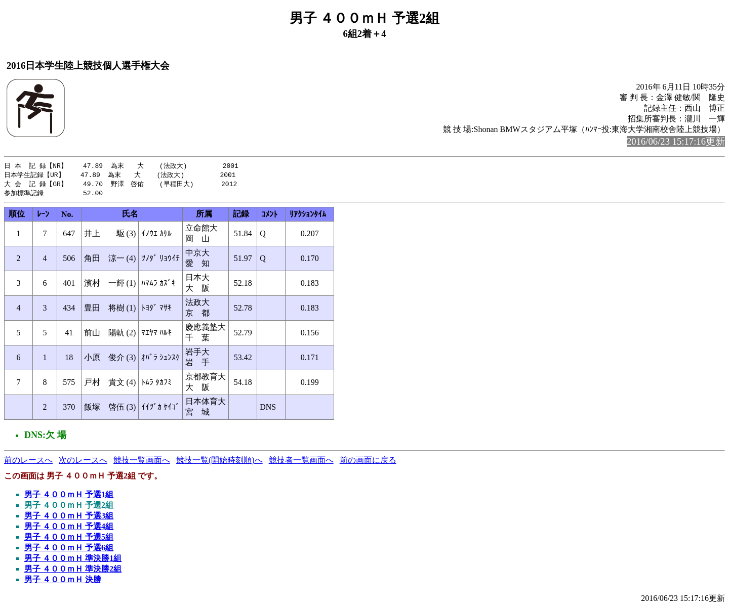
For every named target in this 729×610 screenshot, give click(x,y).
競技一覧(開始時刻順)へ (219, 462)
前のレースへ (28, 462)
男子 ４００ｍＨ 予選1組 (68, 496)
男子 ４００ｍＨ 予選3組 (68, 517)
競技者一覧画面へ (301, 462)
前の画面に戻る (368, 462)
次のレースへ (83, 462)
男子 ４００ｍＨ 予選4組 (68, 528)
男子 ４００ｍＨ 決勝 (62, 581)
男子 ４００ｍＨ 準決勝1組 (73, 560)
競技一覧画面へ (141, 462)
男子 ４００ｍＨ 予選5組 (68, 539)
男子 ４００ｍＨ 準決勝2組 (73, 571)
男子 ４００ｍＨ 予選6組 (68, 549)
